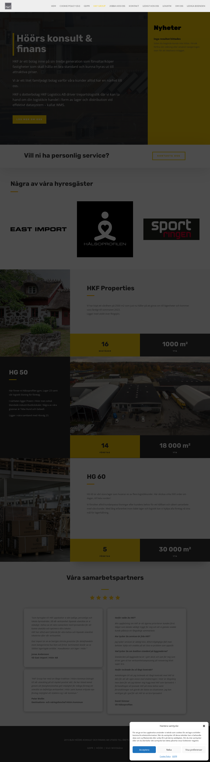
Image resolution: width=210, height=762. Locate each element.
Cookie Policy (165, 756)
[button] (204, 725)
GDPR (174, 756)
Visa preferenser (193, 749)
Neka (169, 749)
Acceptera (144, 749)
